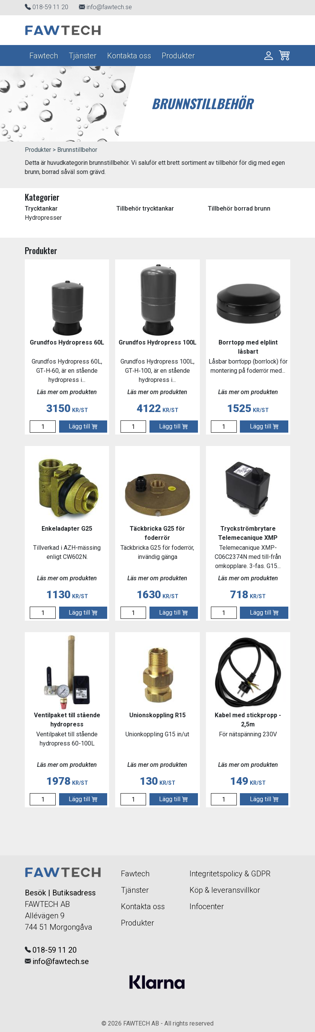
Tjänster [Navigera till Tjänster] (82, 55)
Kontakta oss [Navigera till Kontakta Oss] (129, 55)
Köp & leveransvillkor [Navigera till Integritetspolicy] (225, 890)
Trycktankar (41, 208)
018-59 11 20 (50, 7)
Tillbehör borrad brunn (239, 208)
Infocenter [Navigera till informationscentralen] (207, 906)
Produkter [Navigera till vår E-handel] (178, 55)
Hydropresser (43, 217)
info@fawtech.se (109, 7)
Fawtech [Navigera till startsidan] (43, 55)
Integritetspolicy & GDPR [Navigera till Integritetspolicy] (230, 873)
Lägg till (83, 426)
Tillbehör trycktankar (145, 208)
